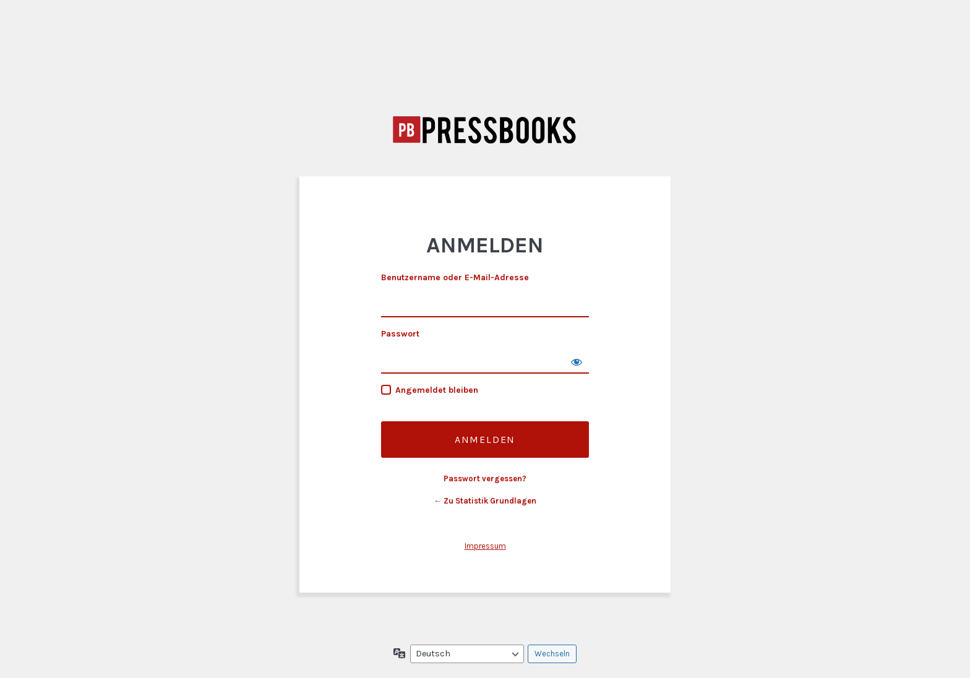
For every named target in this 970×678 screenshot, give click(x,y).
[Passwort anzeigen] (576, 361)
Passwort (400, 333)
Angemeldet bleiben (436, 390)
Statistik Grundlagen (485, 130)
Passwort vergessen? (485, 478)
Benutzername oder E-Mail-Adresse (455, 277)
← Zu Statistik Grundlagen (485, 500)
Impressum (485, 546)
